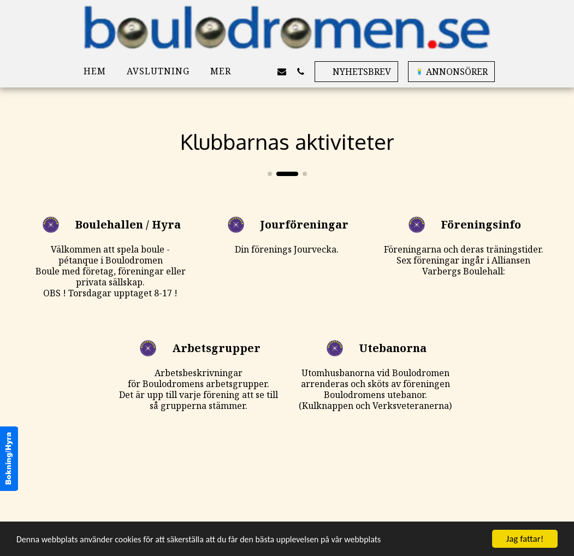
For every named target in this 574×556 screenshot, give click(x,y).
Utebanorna (393, 348)
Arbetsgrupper (216, 348)
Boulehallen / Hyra (128, 225)
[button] (263, 71)
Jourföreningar (304, 225)
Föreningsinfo (481, 225)
